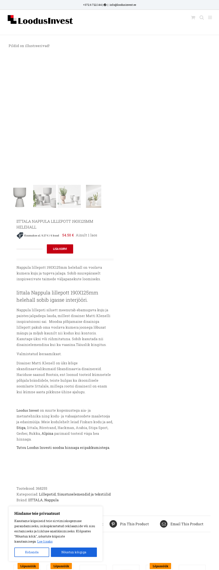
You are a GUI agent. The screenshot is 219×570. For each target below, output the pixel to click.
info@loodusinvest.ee (123, 4)
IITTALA (35, 500)
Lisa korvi (60, 249)
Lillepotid (47, 495)
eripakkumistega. (95, 448)
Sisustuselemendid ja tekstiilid (84, 495)
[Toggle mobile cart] (193, 17)
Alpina (47, 434)
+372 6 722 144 (92, 4)
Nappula (51, 500)
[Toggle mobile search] (202, 17)
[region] (56, 533)
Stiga (20, 428)
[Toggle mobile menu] (210, 17)
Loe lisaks (45, 541)
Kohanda (31, 552)
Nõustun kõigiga (73, 552)
